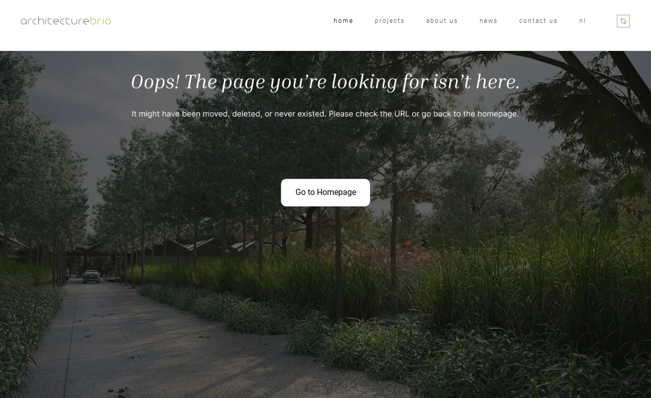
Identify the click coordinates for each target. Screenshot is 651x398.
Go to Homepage (325, 192)
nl (582, 20)
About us (442, 20)
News (489, 20)
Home (343, 20)
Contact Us (538, 20)
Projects (390, 20)
